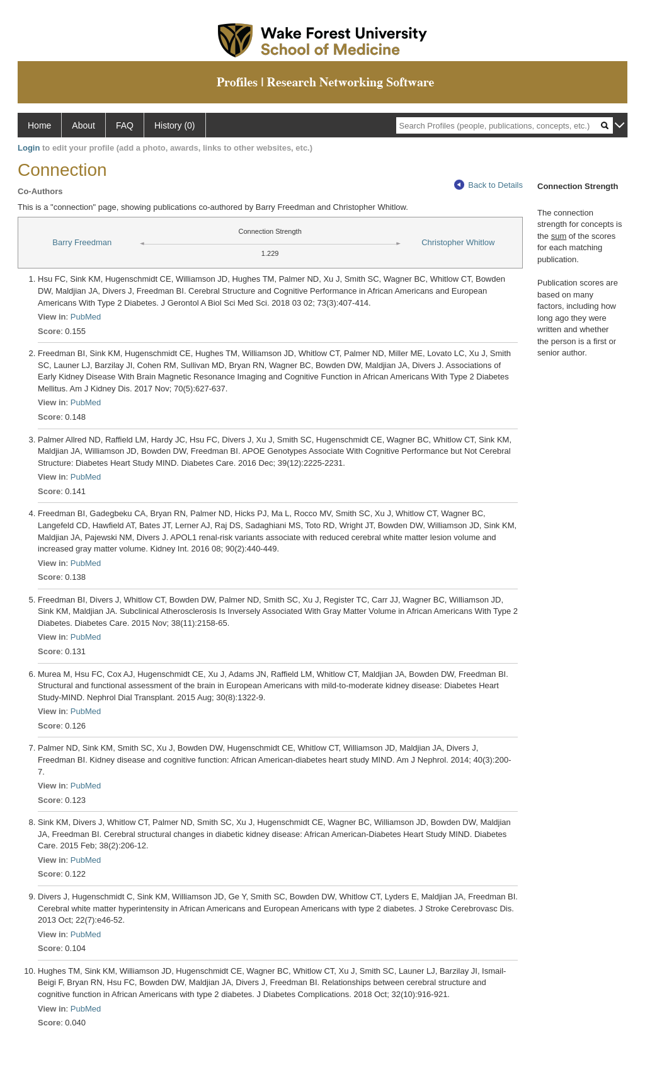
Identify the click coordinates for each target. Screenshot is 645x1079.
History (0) (174, 125)
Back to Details (488, 185)
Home (39, 125)
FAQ (125, 125)
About (83, 125)
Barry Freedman (81, 242)
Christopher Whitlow (457, 242)
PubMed (86, 316)
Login (29, 148)
